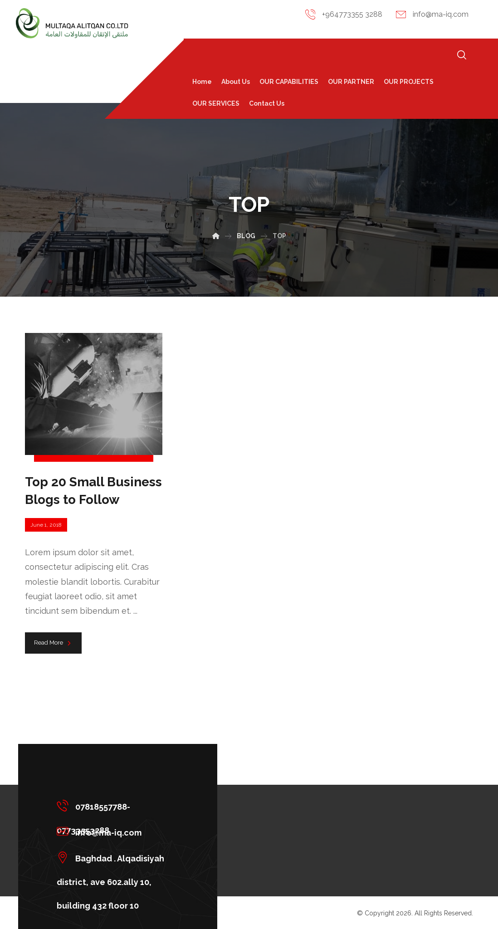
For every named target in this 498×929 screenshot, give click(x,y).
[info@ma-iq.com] (114, 831)
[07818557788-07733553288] (114, 805)
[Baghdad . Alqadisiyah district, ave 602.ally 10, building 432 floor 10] (114, 857)
